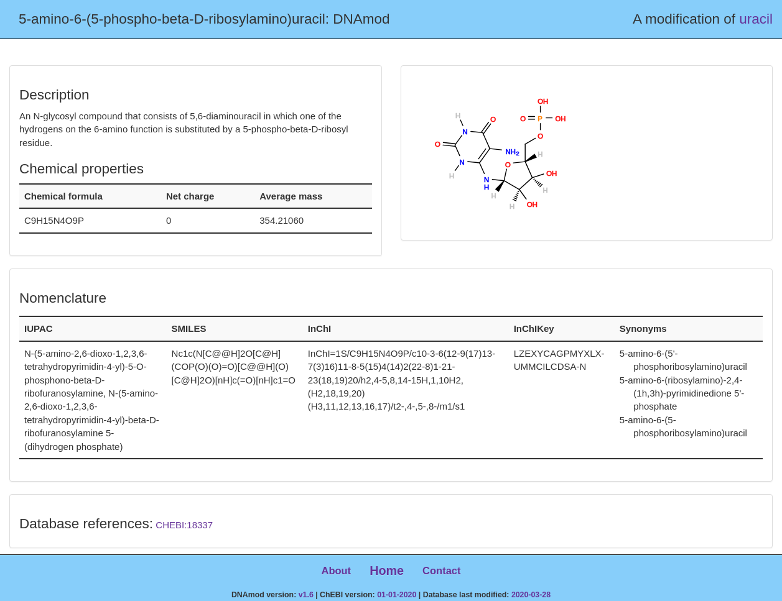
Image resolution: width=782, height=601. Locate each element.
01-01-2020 (396, 594)
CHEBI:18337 (184, 525)
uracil (756, 19)
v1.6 (306, 594)
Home (387, 570)
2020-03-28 (531, 594)
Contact (441, 570)
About (336, 570)
